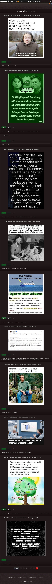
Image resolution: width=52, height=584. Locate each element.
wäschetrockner (28, 452)
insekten (13, 216)
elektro (28, 216)
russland (24, 358)
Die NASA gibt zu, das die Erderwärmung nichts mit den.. (21, 70)
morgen (21, 216)
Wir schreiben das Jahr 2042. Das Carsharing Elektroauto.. (22, 149)
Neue (22, 1)
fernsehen (14, 358)
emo (38, 358)
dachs (25, 131)
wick (20, 452)
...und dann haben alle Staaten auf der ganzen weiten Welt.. (22, 221)
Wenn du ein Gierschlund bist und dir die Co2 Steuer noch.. (22, 15)
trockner (16, 452)
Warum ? (7, 136)
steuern (13, 513)
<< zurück (16, 568)
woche (21, 358)
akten (36, 358)
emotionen (32, 358)
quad (39, 513)
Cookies (21, 581)
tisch (11, 359)
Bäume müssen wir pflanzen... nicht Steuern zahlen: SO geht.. (23, 457)
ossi (39, 131)
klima (18, 358)
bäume (32, 513)
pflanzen (17, 513)
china (5, 359)
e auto (26, 322)
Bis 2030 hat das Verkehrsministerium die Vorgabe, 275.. (21, 518)
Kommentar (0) (5, 65)
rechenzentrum (14, 412)
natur (19, 131)
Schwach (8, 62)
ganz (18, 268)
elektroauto (34, 216)
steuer (13, 65)
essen (36, 513)
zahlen (28, 358)
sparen (13, 563)
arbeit (16, 131)
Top (17, 1)
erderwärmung (35, 131)
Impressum (24, 581)
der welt (22, 322)
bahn (30, 131)
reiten (8, 359)
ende (28, 131)
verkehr (19, 563)
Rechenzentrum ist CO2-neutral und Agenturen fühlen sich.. (22, 364)
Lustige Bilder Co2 (23, 11)
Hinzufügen (36, 1)
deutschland (14, 268)
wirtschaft (42, 358)
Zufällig (28, 1)
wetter (25, 268)
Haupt (11, 1)
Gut (3, 62)
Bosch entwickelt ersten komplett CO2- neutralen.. (19, 417)
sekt (24, 216)
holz (27, 513)
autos (17, 322)
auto (30, 216)
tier (16, 563)
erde (22, 131)
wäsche (23, 452)
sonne (13, 131)
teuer (16, 65)
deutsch (21, 268)
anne (3, 359)
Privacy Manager (29, 581)
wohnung (17, 216)
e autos (13, 322)
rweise (47, 513)
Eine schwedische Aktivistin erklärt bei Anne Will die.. (20, 326)
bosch (13, 452)
